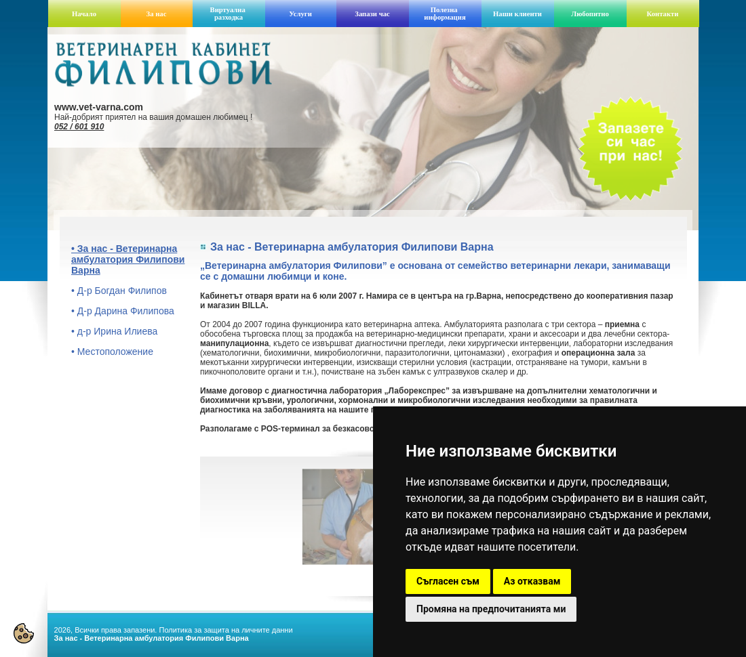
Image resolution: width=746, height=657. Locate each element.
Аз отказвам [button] (532, 581)
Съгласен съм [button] (447, 581)
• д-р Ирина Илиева (114, 331)
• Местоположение (112, 351)
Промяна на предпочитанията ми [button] (491, 608)
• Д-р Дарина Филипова (122, 310)
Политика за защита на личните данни (225, 630)
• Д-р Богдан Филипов (119, 290)
